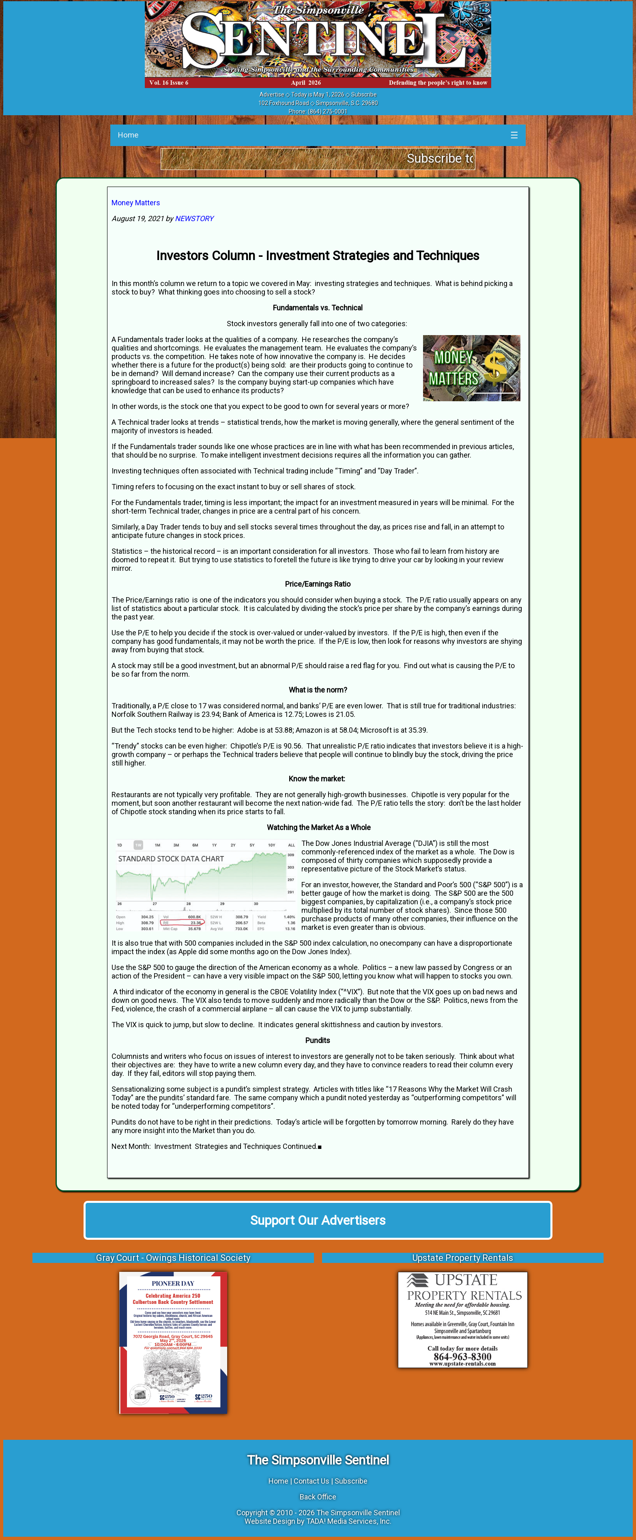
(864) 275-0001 (328, 111)
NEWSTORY (194, 218)
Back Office (318, 1497)
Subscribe (364, 94)
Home (128, 135)
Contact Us (311, 1481)
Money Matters (136, 202)
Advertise (272, 94)
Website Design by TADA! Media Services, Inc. (318, 1521)
